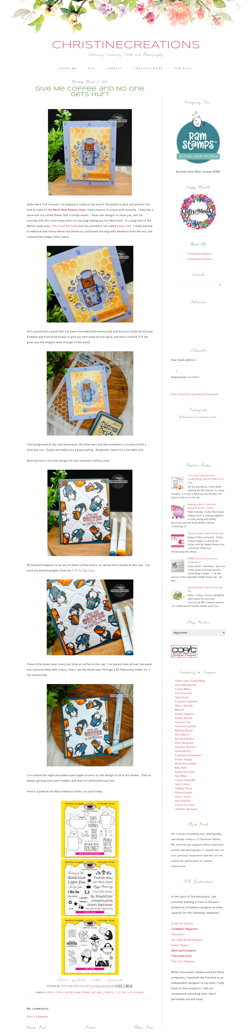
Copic (59, 992)
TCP (117, 992)
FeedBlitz (193, 377)
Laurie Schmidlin (185, 780)
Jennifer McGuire (186, 809)
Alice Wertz (182, 734)
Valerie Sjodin (183, 792)
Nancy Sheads (184, 705)
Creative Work (148, 68)
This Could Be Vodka (64, 226)
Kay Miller (181, 776)
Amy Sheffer (183, 800)
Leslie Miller (182, 689)
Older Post (144, 1027)
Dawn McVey (183, 751)
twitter (97, 979)
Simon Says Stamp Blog (190, 680)
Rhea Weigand (184, 743)
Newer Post (36, 1027)
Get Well (97, 992)
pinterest (115, 979)
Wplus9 (179, 709)
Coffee (49, 992)
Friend (86, 992)
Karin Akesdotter (186, 685)
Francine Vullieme (186, 701)
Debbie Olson (183, 788)
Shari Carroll (183, 796)
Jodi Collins (182, 784)
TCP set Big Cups (83, 570)
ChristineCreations (126, 45)
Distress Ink (72, 992)
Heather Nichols (185, 747)
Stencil (109, 992)
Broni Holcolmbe (185, 763)
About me (68, 68)
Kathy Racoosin (185, 772)
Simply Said (124, 226)
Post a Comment (37, 1016)
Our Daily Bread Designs (187, 939)
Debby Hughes (184, 714)
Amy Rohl (181, 767)
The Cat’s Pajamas (133, 992)
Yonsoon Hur (183, 722)
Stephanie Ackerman (188, 755)
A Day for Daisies (182, 923)
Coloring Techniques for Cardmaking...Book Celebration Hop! (206, 479)
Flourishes (178, 934)
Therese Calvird (185, 726)
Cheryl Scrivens (185, 805)
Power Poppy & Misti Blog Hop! (206, 533)
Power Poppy (183, 759)
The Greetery (183, 693)
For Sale (183, 68)
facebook (79, 979)
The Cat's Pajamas (183, 961)
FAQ (91, 68)
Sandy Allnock (184, 718)
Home (90, 1027)
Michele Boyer (184, 730)
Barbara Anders (185, 738)
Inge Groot (182, 697)
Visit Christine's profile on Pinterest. (195, 394)
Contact (114, 68)
